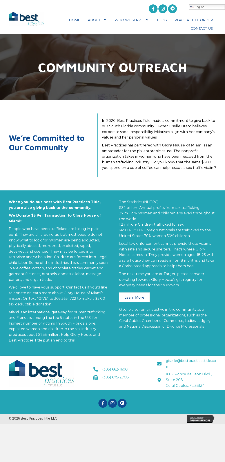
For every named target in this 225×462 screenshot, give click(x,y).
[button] (153, 8)
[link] (74, 19)
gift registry (186, 280)
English (197, 7)
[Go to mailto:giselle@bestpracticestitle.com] (186, 363)
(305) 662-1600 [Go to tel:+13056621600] (115, 369)
